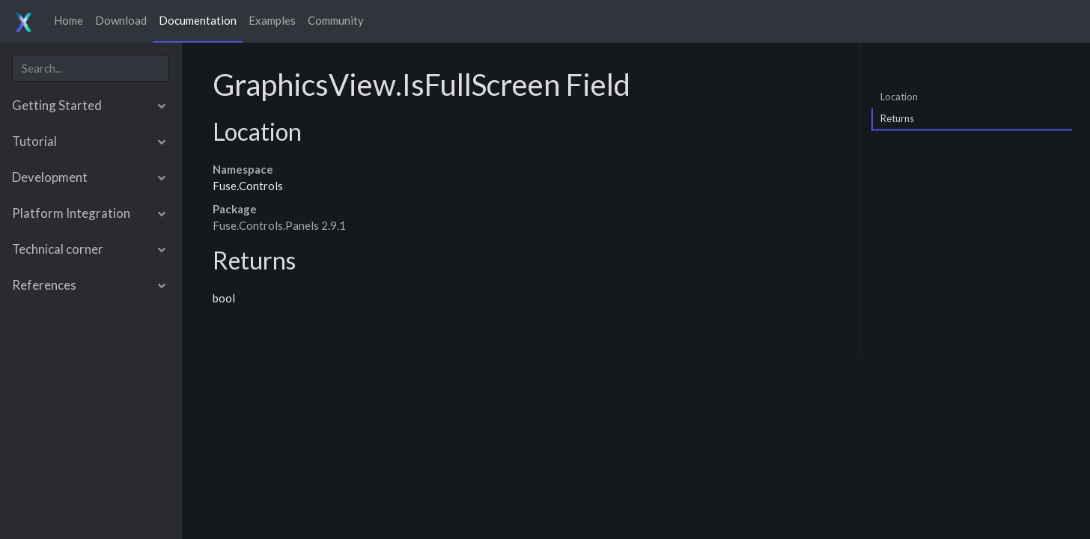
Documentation (198, 20)
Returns (897, 118)
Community (336, 20)
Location (899, 96)
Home (68, 20)
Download (121, 20)
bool (224, 298)
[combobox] (90, 68)
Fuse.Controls (248, 185)
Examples (272, 20)
